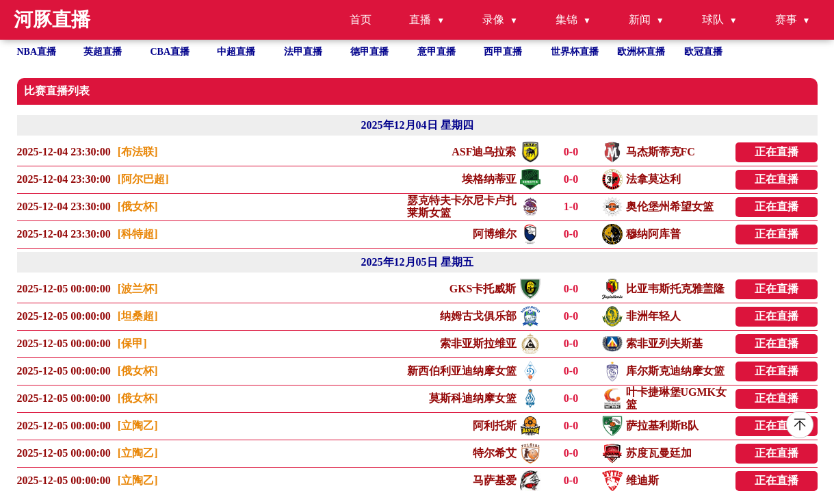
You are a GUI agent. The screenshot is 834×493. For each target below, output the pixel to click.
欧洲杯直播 (641, 52)
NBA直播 (37, 52)
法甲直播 (303, 52)
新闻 (640, 19)
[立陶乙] (138, 425)
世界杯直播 (575, 52)
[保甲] (132, 343)
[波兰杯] (138, 288)
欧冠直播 (703, 52)
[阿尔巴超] (143, 179)
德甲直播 (369, 52)
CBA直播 (170, 52)
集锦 (566, 19)
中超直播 (236, 52)
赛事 (786, 19)
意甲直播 (436, 52)
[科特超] (138, 234)
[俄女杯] (138, 206)
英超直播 (102, 52)
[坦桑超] (138, 316)
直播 (420, 19)
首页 (361, 19)
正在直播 (776, 151)
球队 (713, 19)
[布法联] (138, 151)
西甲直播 (503, 52)
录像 (493, 19)
